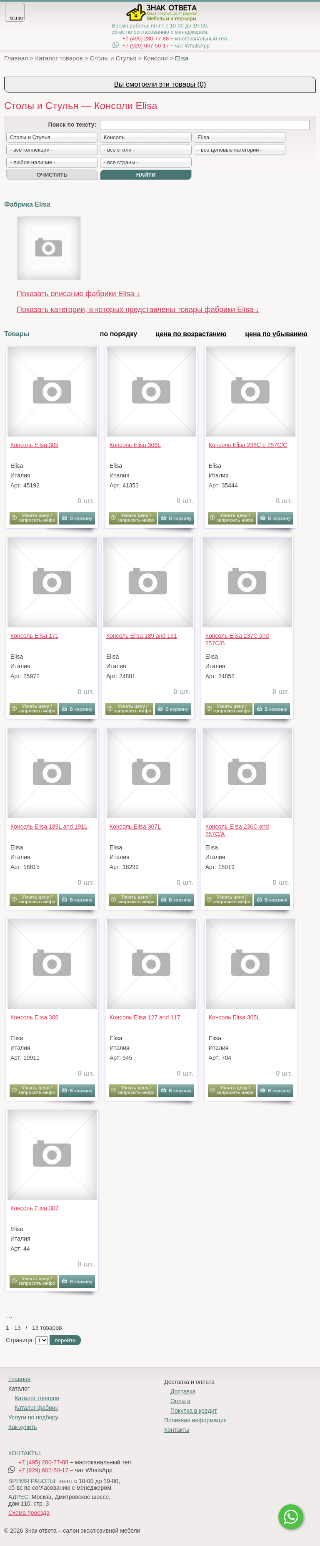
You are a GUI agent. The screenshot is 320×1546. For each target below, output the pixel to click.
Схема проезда (29, 1512)
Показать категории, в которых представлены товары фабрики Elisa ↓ (138, 309)
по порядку (118, 333)
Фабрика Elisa (27, 204)
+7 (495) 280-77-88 (145, 38)
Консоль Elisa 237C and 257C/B (237, 639)
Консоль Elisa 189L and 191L (49, 826)
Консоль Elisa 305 (34, 445)
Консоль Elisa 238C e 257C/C (248, 445)
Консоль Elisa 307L (135, 826)
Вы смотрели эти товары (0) (160, 84)
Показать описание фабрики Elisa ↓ (78, 294)
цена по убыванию (276, 333)
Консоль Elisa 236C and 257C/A (237, 830)
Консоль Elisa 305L (234, 1017)
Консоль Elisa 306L (135, 445)
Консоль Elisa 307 (34, 1208)
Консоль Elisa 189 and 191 (141, 635)
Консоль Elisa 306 (34, 1017)
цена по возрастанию (191, 333)
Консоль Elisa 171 (34, 635)
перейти (65, 1340)
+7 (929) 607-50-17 (145, 45)
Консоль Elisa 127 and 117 (145, 1017)
